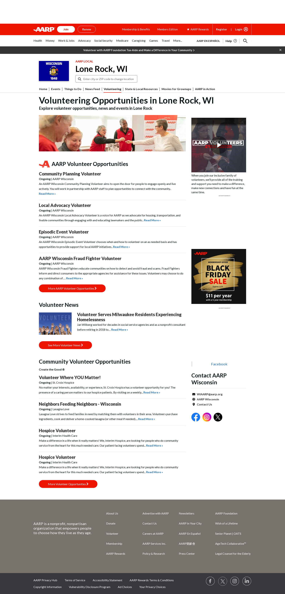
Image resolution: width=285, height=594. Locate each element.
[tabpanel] (222, 40)
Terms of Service (75, 580)
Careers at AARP (153, 533)
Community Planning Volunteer (70, 173)
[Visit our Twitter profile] (222, 581)
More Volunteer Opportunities (68, 484)
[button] (245, 41)
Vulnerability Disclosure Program (89, 587)
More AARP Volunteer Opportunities (72, 288)
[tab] (37, 42)
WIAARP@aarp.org (209, 394)
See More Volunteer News (65, 345)
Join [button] (66, 29)
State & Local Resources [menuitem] (141, 89)
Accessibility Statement (107, 580)
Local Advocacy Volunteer (65, 205)
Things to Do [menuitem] (72, 89)
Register (221, 29)
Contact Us (204, 404)
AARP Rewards (115, 553)
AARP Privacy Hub (45, 580)
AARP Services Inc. (154, 543)
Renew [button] (86, 29)
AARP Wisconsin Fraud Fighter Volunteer (80, 258)
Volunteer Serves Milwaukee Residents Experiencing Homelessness (129, 317)
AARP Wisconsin (208, 399)
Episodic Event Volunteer (64, 231)
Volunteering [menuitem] (112, 89)
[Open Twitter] (218, 417)
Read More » (47, 193)
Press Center (187, 553)
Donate (110, 523)
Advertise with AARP (155, 513)
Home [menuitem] (43, 89)
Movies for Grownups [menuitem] (176, 89)
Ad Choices (125, 587)
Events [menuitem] (55, 89)
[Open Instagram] (207, 417)
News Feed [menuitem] (92, 89)
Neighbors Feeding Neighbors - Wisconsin (80, 404)
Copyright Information (47, 587)
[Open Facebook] (195, 417)
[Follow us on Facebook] (210, 581)
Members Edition (167, 29)
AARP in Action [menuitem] (205, 89)
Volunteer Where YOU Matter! (70, 377)
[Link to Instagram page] (234, 581)
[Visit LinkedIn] (247, 581)
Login (238, 29)
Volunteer (112, 533)
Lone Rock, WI (101, 69)
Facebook (219, 364)
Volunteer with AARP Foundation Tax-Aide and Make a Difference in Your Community (138, 50)
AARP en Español (208, 40)
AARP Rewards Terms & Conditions (152, 580)
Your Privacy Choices (152, 587)
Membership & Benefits (136, 29)
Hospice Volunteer (57, 430)
